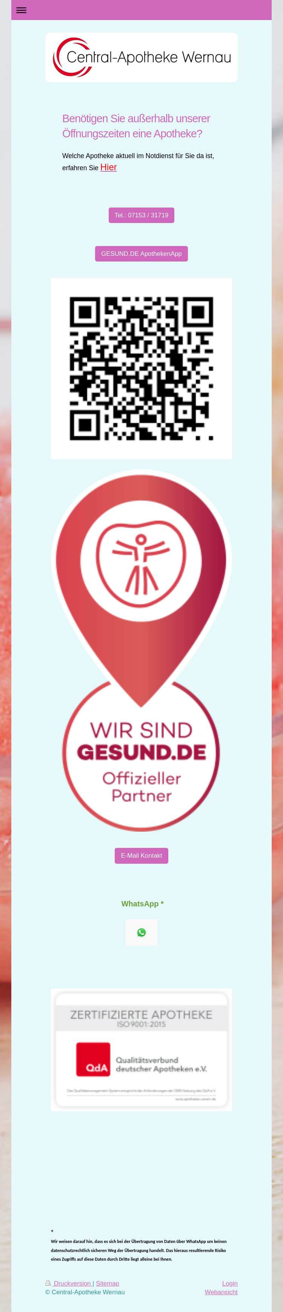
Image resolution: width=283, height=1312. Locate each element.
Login (230, 1283)
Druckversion (68, 1283)
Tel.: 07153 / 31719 (142, 215)
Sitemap (107, 1283)
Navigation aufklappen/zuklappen (141, 10)
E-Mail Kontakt (141, 855)
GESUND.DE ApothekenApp (141, 253)
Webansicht (221, 1292)
